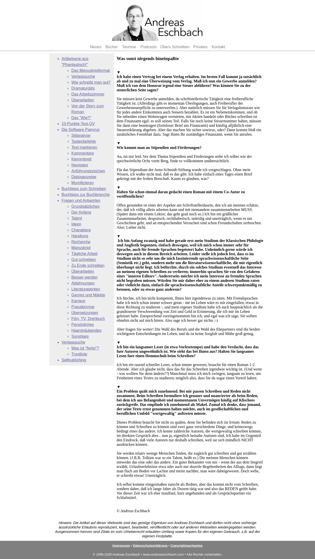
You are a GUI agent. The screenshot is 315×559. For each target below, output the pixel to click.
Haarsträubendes (86, 330)
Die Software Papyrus (81, 130)
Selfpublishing (74, 360)
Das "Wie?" (81, 118)
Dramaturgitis (83, 88)
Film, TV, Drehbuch (88, 319)
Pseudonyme (82, 307)
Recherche (80, 242)
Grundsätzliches (85, 206)
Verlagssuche (83, 76)
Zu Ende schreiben (87, 265)
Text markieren (84, 147)
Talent (76, 218)
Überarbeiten (82, 100)
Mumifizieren (82, 183)
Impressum (121, 545)
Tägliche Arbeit (84, 254)
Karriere (78, 301)
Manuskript (81, 248)
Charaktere (81, 230)
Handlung (79, 236)
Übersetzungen (84, 313)
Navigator (79, 165)
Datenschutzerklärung (150, 545)
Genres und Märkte (88, 295)
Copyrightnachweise (187, 545)
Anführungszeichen (88, 171)
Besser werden (84, 277)
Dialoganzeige (83, 177)
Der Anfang (81, 212)
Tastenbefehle (83, 141)
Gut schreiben (83, 259)
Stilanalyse (80, 135)
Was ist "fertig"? (85, 348)
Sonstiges (80, 336)
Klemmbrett (81, 159)
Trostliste (79, 354)
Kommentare (82, 153)
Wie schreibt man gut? (90, 82)
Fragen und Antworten (81, 200)
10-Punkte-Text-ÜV (78, 124)
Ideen (76, 224)
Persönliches (82, 324)
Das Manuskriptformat (90, 70)
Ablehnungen (82, 283)
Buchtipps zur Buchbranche (86, 194)
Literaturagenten (85, 289)
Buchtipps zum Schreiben (84, 189)
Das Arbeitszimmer (87, 94)
